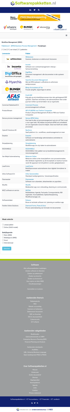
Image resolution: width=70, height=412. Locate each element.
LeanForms (29, 166)
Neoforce (29, 130)
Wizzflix (28, 185)
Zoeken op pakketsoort (35, 273)
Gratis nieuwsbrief (35, 375)
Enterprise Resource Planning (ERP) (35, 339)
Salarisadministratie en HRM (35, 337)
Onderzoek (35, 372)
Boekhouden (35, 334)
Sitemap (35, 377)
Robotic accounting (35, 306)
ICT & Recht (35, 322)
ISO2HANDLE (30, 149)
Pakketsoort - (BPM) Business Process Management (19, 46)
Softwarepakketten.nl (17, 399)
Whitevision (29, 57)
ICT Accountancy (32, 399)
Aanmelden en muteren (35, 289)
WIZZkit (28, 190)
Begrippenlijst (34, 380)
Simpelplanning (31, 143)
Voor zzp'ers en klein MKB (35, 281)
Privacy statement (35, 393)
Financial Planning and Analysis (35, 342)
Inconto (28, 65)
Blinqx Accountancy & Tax (34, 87)
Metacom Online (31, 156)
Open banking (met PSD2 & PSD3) (35, 355)
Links (35, 388)
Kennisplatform (35, 382)
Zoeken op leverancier (35, 278)
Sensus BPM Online (32, 118)
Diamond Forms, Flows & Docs (36, 206)
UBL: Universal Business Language (35, 352)
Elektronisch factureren (35, 311)
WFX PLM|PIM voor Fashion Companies (39, 110)
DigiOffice (29, 72)
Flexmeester (30, 179)
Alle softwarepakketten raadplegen (35, 268)
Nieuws (34, 370)
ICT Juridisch (55, 399)
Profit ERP (29, 95)
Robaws (28, 200)
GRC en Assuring (35, 314)
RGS (35, 304)
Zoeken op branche (35, 276)
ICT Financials (44, 399)
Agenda (35, 385)
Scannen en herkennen (35, 309)
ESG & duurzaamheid (35, 317)
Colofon (35, 390)
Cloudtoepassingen (35, 284)
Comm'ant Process (32, 105)
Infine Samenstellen (32, 174)
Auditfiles (35, 349)
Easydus (28, 136)
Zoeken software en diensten (35, 271)
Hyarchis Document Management (37, 80)
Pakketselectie (35, 301)
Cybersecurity (35, 319)
